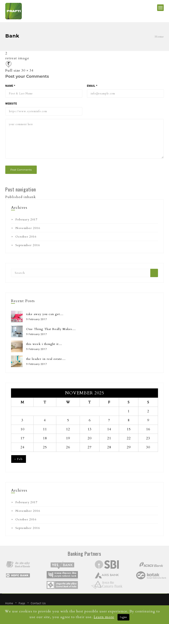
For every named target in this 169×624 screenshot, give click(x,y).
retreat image (17, 58)
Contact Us (38, 603)
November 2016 (27, 228)
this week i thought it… (44, 344)
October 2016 (25, 236)
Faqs (22, 603)
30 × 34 (27, 70)
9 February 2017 (36, 319)
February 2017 (26, 219)
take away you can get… (45, 314)
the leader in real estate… (46, 359)
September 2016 (27, 245)
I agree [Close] (123, 617)
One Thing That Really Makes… (51, 329)
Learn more (104, 617)
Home (159, 36)
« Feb (19, 459)
